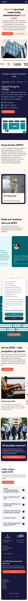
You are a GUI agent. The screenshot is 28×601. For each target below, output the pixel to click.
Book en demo (7, 33)
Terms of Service (20, 540)
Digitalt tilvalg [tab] (5, 82)
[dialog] (14, 300)
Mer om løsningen (19, 33)
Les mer (16, 296)
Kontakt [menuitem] (4, 588)
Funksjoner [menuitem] (5, 579)
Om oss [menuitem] (4, 584)
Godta (14, 314)
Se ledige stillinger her (14, 457)
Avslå (14, 318)
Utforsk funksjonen (8, 111)
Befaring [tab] (12, 82)
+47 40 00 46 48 (8, 553)
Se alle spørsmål (8, 482)
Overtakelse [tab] (20, 82)
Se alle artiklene (7, 369)
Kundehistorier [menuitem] (6, 581)
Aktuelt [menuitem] (4, 583)
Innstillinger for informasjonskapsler (14, 310)
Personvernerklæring (14, 593)
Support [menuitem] (4, 586)
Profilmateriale (20, 542)
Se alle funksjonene (14, 334)
